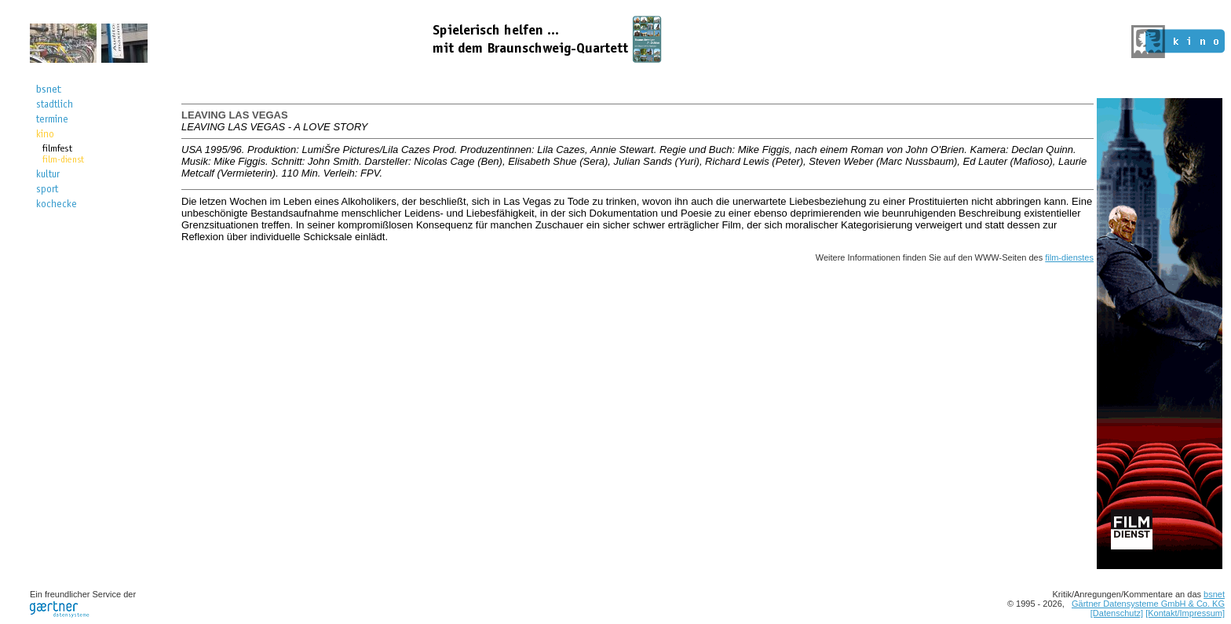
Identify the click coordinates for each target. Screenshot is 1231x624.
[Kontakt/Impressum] (1185, 613)
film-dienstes (1069, 257)
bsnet (1214, 594)
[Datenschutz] (1116, 613)
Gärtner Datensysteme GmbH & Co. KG (1148, 603)
